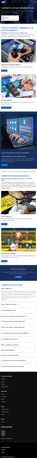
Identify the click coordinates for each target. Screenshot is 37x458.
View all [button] (2, 414)
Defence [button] (3, 381)
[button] (4, 71)
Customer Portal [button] (4, 409)
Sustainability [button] (4, 396)
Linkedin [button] (3, 421)
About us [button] (3, 394)
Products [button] (3, 384)
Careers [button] (2, 399)
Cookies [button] (3, 451)
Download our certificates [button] (6, 438)
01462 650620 (6, 427)
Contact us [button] (3, 401)
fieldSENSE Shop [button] (4, 386)
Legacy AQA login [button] (5, 411)
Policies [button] (3, 449)
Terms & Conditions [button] (5, 447)
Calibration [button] (3, 378)
